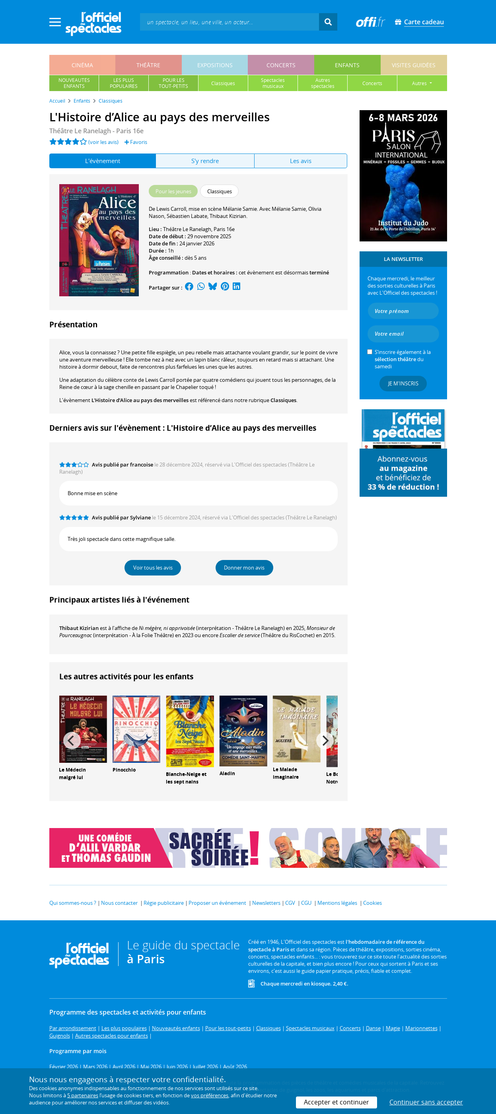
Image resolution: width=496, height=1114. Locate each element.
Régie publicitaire (164, 902)
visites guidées (414, 65)
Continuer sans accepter (426, 1102)
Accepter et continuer (336, 1102)
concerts (281, 65)
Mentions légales (337, 902)
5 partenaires (82, 1095)
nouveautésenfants (74, 83)
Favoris (135, 142)
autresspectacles (323, 83)
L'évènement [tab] (102, 161)
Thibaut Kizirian (79, 628)
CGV (290, 902)
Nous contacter (119, 902)
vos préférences (209, 1095)
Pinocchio (124, 769)
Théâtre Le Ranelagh (187, 229)
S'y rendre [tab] (205, 161)
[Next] (325, 740)
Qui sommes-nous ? (72, 902)
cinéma (82, 65)
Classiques (283, 400)
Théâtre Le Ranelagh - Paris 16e (96, 130)
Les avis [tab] (300, 161)
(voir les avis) (103, 142)
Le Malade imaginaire (286, 773)
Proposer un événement (217, 902)
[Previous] (72, 740)
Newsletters (266, 902)
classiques (223, 83)
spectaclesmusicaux (273, 83)
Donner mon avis (244, 567)
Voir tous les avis (153, 567)
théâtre (148, 65)
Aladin (227, 773)
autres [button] (420, 83)
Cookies (372, 902)
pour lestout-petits (173, 83)
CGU (306, 902)
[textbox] (229, 21)
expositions (215, 65)
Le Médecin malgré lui (72, 773)
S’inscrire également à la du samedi (403, 359)
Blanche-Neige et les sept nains (186, 778)
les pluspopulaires (124, 83)
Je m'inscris (403, 383)
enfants (347, 65)
